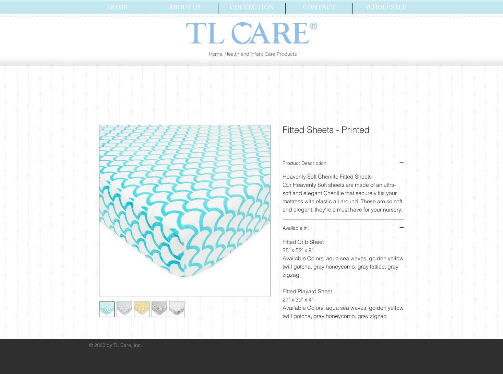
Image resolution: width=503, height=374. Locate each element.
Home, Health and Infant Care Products (253, 54)
